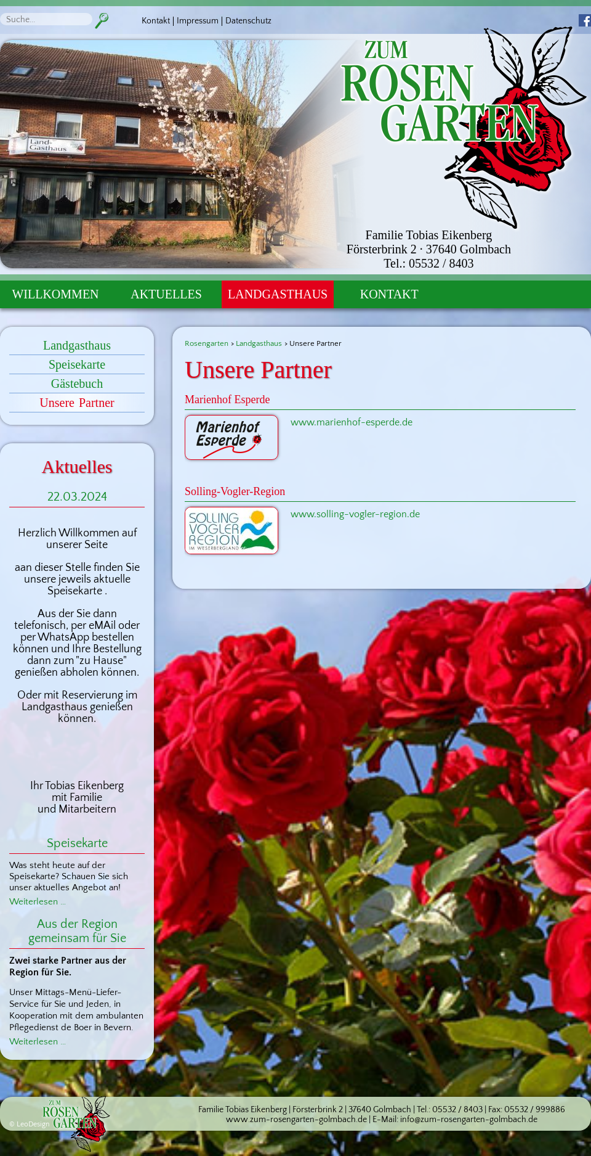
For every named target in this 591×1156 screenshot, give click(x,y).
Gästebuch (77, 383)
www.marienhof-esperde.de (351, 422)
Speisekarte (77, 364)
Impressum (198, 21)
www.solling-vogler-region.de (355, 514)
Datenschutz (248, 21)
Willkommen (55, 294)
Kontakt (156, 21)
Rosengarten (206, 343)
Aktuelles (166, 294)
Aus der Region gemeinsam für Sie (77, 931)
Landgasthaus (278, 294)
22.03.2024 (77, 497)
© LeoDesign (29, 1124)
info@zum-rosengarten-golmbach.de (468, 1120)
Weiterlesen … (37, 901)
